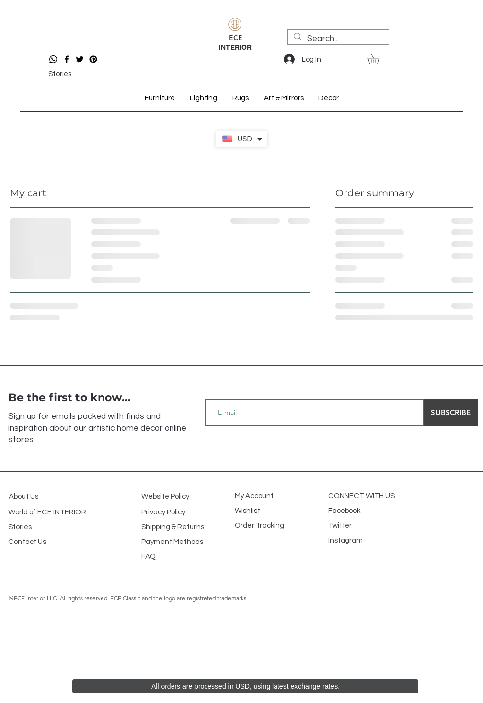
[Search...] (337, 39)
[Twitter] (80, 59)
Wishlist (248, 510)
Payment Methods (172, 541)
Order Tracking (260, 525)
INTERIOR (235, 47)
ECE (235, 37)
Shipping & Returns (172, 527)
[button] (378, 59)
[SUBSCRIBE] (451, 412)
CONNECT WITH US (361, 496)
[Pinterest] (93, 59)
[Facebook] (66, 59)
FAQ (148, 556)
